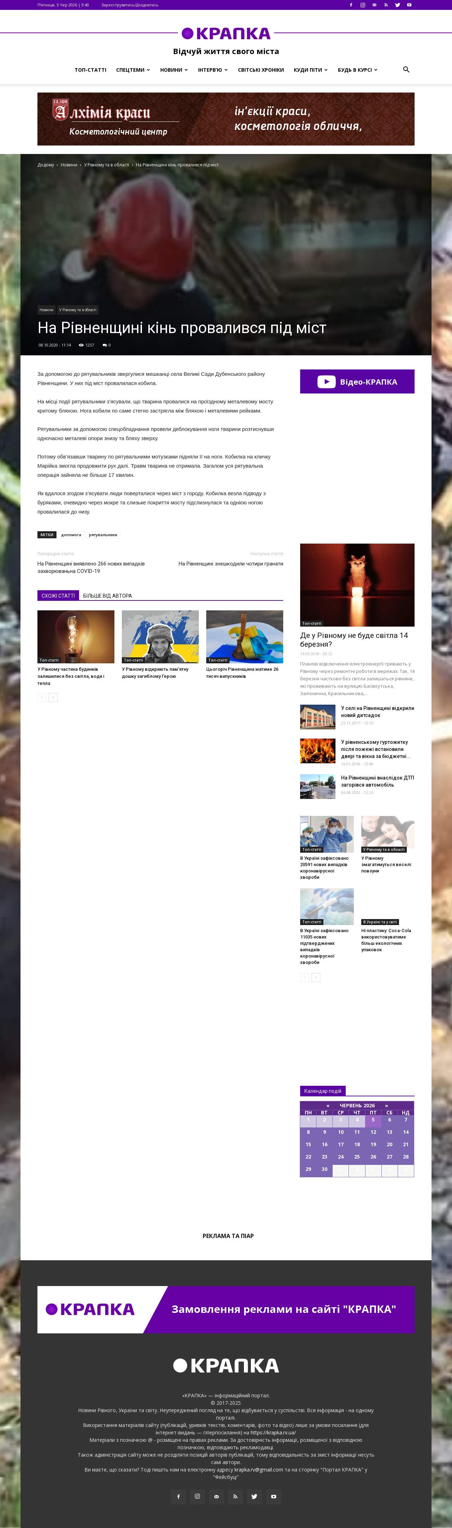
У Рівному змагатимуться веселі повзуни (386, 864)
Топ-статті (90, 69)
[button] (406, 69)
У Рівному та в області (77, 309)
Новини (174, 69)
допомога (71, 534)
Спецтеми (133, 69)
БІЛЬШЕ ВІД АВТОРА (107, 596)
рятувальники (103, 534)
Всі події (357, 1201)
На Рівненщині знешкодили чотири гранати (231, 564)
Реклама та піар (228, 1236)
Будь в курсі (357, 69)
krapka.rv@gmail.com (258, 1469)
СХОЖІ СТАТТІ (58, 596)
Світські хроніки (261, 69)
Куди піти (311, 69)
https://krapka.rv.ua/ (273, 1432)
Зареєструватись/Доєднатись (130, 4)
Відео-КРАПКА (357, 381)
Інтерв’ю (213, 69)
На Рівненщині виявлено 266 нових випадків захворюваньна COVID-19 (91, 567)
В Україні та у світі (380, 921)
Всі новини (323, 1022)
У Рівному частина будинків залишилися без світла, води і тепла (70, 676)
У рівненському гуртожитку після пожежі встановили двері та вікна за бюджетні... (376, 749)
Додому (45, 165)
